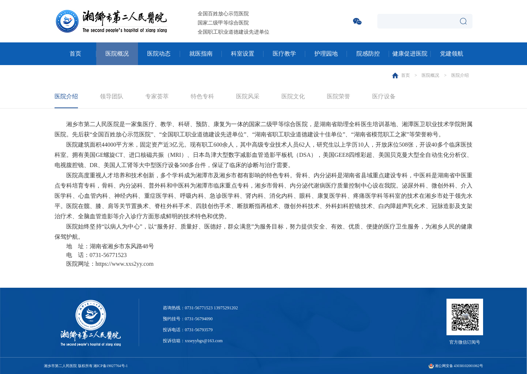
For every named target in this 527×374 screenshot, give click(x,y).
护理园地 (326, 53)
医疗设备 (384, 96)
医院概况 (117, 53)
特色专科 (202, 96)
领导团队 (111, 96)
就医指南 (201, 53)
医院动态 (159, 53)
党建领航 (451, 53)
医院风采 (247, 96)
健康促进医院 (409, 53)
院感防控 (368, 53)
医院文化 (293, 96)
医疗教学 (284, 53)
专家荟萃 (157, 96)
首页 (75, 53)
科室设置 (242, 53)
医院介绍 (460, 75)
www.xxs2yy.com (132, 264)
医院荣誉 (338, 96)
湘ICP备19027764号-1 (110, 366)
